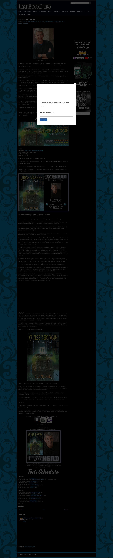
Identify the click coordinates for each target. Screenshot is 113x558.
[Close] (75, 84)
